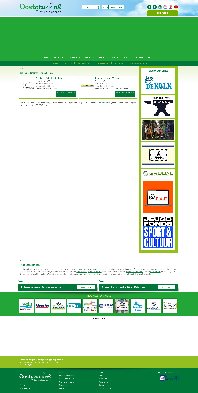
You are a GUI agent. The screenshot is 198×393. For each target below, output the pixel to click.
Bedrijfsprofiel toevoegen (69, 379)
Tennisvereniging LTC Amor (107, 78)
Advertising (103, 382)
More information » (66, 94)
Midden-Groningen (138, 63)
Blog (101, 372)
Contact (120, 7)
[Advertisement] (99, 34)
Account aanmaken (66, 376)
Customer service (106, 388)
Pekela (68, 63)
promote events (94, 272)
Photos (139, 57)
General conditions (66, 382)
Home (45, 57)
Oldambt (55, 63)
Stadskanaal (102, 63)
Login (105, 7)
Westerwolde (84, 63)
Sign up (112, 7)
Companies (74, 57)
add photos (82, 272)
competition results (134, 272)
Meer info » (86, 287)
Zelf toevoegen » (26, 364)
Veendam (119, 63)
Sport (126, 57)
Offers (151, 57)
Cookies (62, 388)
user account (105, 103)
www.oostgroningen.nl (28, 388)
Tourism (89, 57)
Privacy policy (64, 385)
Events (114, 57)
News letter (103, 379)
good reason (154, 272)
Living (102, 57)
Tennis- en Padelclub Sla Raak (49, 78)
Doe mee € (162, 13)
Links (101, 376)
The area (58, 57)
